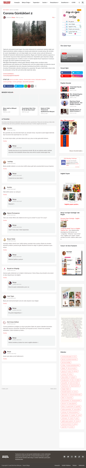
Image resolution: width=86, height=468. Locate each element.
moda (79, 415)
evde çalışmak (72, 403)
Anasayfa (57, 465)
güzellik (78, 406)
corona (75, 391)
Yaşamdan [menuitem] (36, 2)
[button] (79, 2)
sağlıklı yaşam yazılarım (67, 421)
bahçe (70, 374)
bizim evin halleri (74, 383)
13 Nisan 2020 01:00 (17, 256)
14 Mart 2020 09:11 (11, 215)
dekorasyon (65, 394)
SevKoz (9, 187)
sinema (78, 421)
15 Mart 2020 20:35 (11, 240)
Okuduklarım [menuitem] (54, 2)
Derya (14, 146)
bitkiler (78, 380)
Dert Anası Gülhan (13, 322)
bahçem (73, 377)
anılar (69, 371)
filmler (63, 406)
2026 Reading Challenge (70, 158)
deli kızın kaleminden (75, 394)
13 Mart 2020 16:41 (11, 130)
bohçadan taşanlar (41, 79)
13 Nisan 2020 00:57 (11, 353)
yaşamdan (64, 427)
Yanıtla (5, 141)
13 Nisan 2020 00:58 (17, 201)
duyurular (69, 397)
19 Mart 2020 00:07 (11, 298)
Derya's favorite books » (76, 151)
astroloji (75, 371)
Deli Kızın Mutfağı (66, 362)
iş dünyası (64, 412)
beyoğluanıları (65, 380)
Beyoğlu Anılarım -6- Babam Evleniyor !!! (75, 110)
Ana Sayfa (6, 9)
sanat (76, 418)
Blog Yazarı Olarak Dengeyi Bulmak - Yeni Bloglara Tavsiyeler (76, 103)
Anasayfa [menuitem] (17, 2)
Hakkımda (81, 465)
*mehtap (10, 161)
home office (77, 409)
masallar (73, 415)
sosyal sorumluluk (66, 424)
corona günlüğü (7, 81)
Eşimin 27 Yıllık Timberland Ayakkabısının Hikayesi (47, 110)
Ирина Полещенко (13, 213)
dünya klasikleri (66, 400)
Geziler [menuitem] (44, 2)
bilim (72, 380)
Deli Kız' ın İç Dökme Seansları (69, 359)
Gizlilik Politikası (66, 465)
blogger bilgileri (66, 388)
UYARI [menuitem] (73, 2)
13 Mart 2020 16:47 (11, 163)
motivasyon (64, 418)
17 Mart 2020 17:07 (11, 270)
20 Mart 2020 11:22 (11, 323)
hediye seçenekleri (66, 409)
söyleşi (75, 424)
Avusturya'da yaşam (67, 356)
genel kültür (70, 406)
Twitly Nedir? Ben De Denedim (75, 87)
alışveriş (64, 371)
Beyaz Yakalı (11, 239)
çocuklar (71, 427)
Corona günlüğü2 (17, 81)
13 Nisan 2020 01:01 (17, 284)
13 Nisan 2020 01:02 (17, 339)
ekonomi (64, 403)
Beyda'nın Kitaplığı (13, 268)
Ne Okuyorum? (67, 120)
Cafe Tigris (10, 296)
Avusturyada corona (29, 79)
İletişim (75, 465)
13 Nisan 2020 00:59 (17, 227)
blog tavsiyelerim (75, 385)
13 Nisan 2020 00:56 (17, 147)
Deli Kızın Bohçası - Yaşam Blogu (21, 465)
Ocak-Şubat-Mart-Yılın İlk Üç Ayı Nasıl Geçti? (28, 109)
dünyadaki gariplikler (28, 81)
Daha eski (53, 388)
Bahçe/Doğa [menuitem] (26, 2)
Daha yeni (5, 388)
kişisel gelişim (65, 415)
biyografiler (64, 383)
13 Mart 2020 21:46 (11, 189)
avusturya (64, 374)
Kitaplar (63, 368)
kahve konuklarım (73, 412)
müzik (71, 418)
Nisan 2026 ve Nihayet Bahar (9, 109)
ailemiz (21, 79)
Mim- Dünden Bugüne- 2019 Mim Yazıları (76, 94)
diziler (63, 397)
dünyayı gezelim (76, 400)
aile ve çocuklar (14, 9)
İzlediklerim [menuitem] (64, 2)
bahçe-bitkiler (65, 377)
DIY (75, 356)
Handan (9, 128)
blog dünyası (65, 385)
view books (77, 166)
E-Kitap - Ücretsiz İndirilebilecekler (70, 365)
